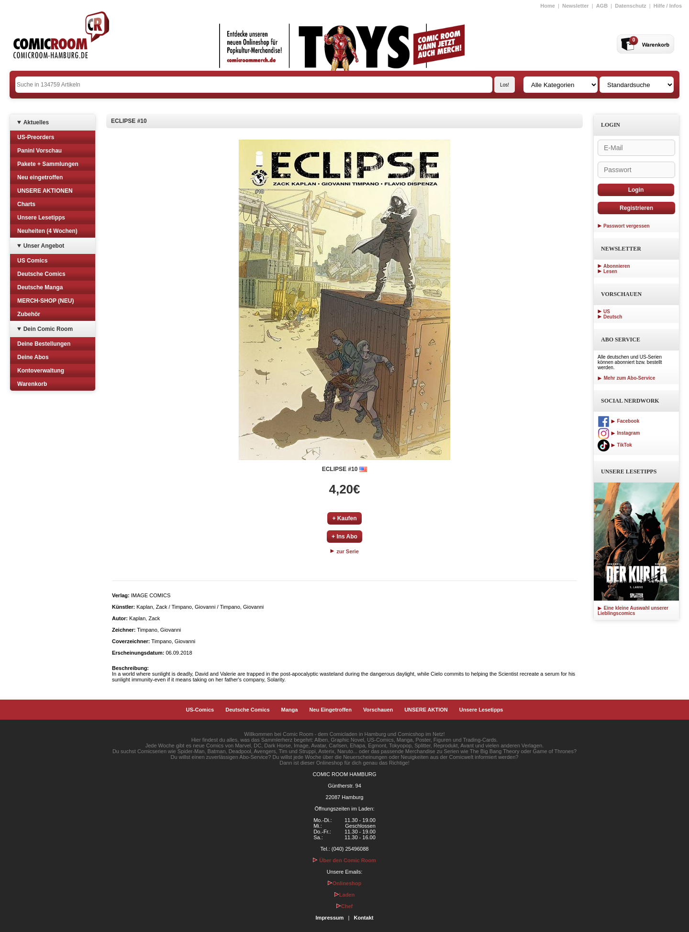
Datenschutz (630, 6)
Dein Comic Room (48, 329)
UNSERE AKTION (426, 710)
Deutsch (612, 316)
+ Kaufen (344, 518)
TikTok (615, 445)
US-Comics (200, 710)
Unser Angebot (44, 245)
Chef (344, 906)
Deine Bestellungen (43, 343)
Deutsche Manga (40, 287)
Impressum (330, 918)
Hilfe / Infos (668, 6)
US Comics (32, 260)
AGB (602, 6)
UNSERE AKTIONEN (45, 190)
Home (547, 6)
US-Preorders (35, 137)
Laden (344, 895)
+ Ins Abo (344, 536)
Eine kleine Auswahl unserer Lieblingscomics (633, 610)
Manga (289, 710)
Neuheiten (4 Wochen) (47, 231)
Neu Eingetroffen (330, 710)
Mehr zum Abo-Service (626, 378)
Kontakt (363, 918)
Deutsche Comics (41, 274)
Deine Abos (33, 357)
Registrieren (636, 208)
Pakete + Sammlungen (47, 164)
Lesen (610, 271)
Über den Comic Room (344, 860)
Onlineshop (345, 883)
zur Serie (344, 551)
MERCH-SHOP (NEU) (45, 300)
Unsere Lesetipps (41, 217)
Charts (26, 204)
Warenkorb (32, 384)
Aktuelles (36, 122)
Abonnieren (616, 266)
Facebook (618, 421)
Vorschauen (378, 710)
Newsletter (575, 6)
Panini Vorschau (39, 150)
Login (636, 189)
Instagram (619, 433)
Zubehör (28, 314)
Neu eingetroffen (40, 177)
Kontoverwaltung (40, 370)
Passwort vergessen (626, 226)
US (606, 311)
